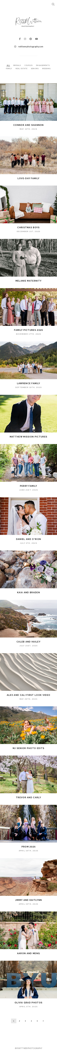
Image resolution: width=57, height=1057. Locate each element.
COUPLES (28, 65)
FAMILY (9, 68)
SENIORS (35, 68)
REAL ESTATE (22, 68)
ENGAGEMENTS (43, 65)
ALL (8, 65)
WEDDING (46, 68)
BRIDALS (17, 65)
